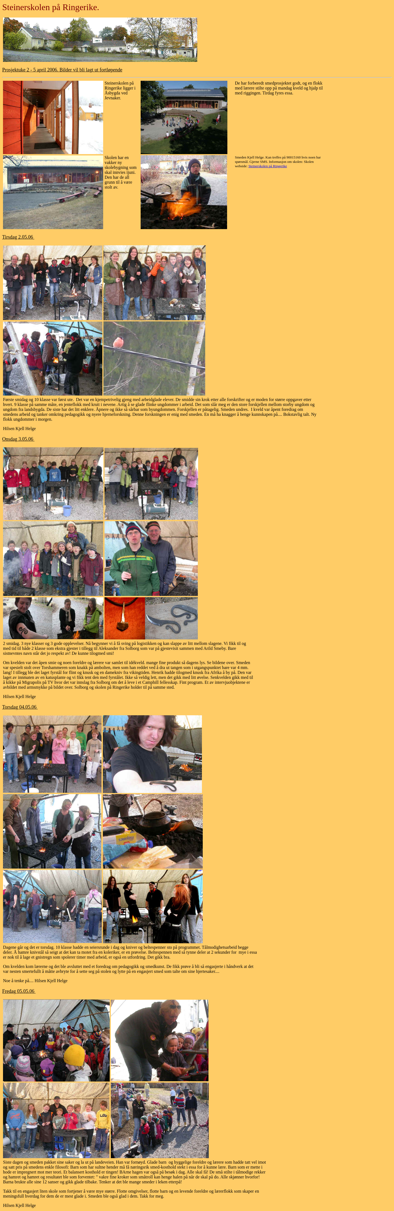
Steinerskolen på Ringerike (267, 166)
